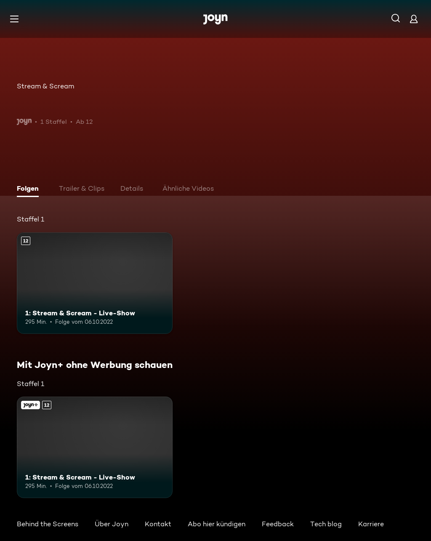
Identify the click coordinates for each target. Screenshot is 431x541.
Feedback (278, 524)
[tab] (30, 189)
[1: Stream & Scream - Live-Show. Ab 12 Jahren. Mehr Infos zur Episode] (95, 283)
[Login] (414, 18)
